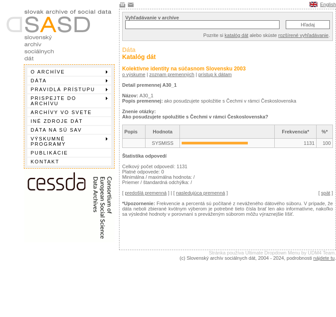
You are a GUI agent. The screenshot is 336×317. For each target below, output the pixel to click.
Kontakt (45, 161)
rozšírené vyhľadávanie (303, 35)
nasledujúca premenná (200, 192)
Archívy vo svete (61, 112)
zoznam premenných (171, 74)
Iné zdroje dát (57, 121)
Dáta (69, 80)
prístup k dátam (215, 74)
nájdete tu (324, 258)
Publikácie (49, 152)
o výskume (134, 74)
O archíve (69, 71)
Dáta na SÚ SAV (56, 130)
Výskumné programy (69, 141)
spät (325, 192)
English (328, 4)
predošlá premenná (146, 192)
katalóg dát (236, 35)
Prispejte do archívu (69, 101)
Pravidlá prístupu (69, 89)
